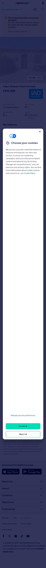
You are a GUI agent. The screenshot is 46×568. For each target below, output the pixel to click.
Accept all (23, 426)
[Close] (40, 131)
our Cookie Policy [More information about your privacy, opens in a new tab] (27, 173)
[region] (23, 284)
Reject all (23, 434)
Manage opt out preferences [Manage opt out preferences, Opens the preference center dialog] (23, 415)
